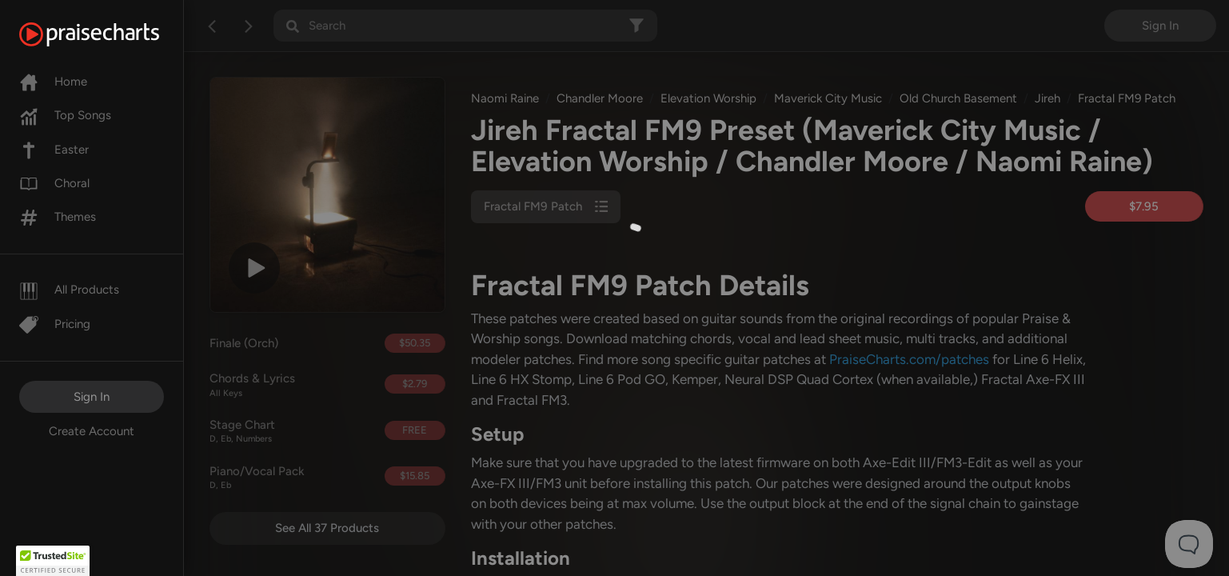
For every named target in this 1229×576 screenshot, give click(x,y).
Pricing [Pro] (54, 324)
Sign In (92, 397)
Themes (57, 217)
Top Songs (65, 115)
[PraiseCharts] (109, 34)
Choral (54, 183)
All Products (69, 289)
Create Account (91, 431)
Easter (54, 149)
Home (53, 81)
